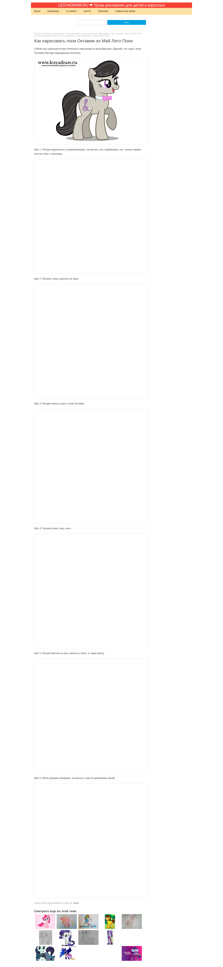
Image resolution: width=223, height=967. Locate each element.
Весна (37, 11)
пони (76, 903)
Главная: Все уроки (125, 11)
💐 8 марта (71, 11)
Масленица (53, 11)
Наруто (87, 11)
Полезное (103, 11)
